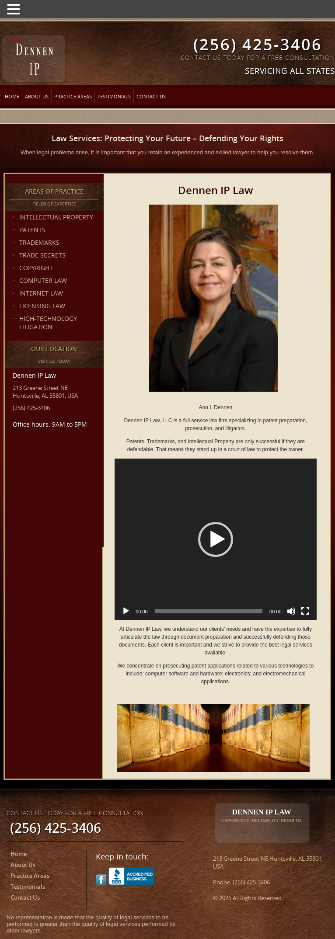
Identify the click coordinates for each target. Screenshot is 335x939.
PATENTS (32, 230)
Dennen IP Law (261, 815)
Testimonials (114, 96)
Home (12, 96)
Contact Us (151, 96)
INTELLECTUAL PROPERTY (56, 217)
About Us (37, 96)
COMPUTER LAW (43, 280)
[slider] (208, 611)
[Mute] (291, 611)
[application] (215, 539)
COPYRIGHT (36, 268)
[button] (215, 539)
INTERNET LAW (41, 293)
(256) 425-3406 (257, 44)
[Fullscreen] (305, 611)
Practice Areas (73, 96)
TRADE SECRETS (42, 255)
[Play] (126, 611)
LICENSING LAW (42, 306)
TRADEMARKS (39, 242)
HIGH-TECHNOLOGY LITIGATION (48, 322)
